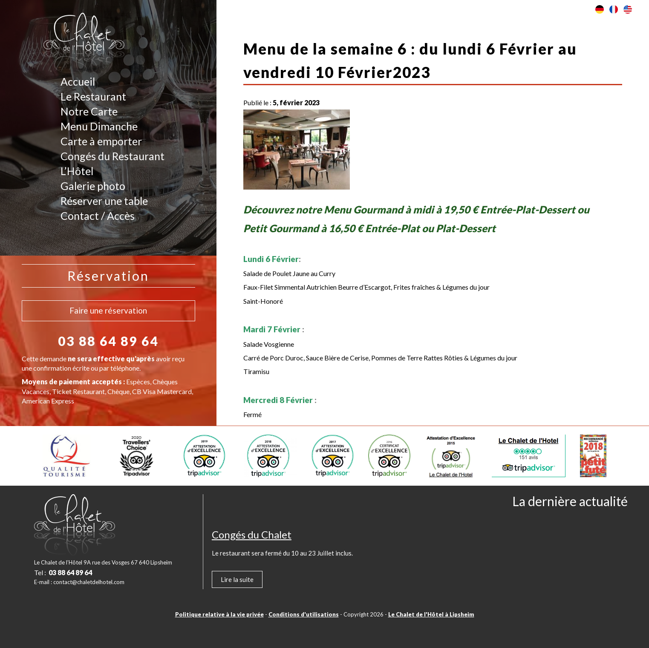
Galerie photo (93, 185)
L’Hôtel (77, 170)
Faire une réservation (108, 310)
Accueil (78, 81)
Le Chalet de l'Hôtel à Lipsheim (431, 614)
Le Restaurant (93, 96)
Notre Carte (89, 111)
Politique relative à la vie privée (219, 614)
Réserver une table (104, 200)
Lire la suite (237, 579)
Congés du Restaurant (112, 156)
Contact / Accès (98, 215)
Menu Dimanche (99, 126)
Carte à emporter (101, 141)
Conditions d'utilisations (303, 614)
